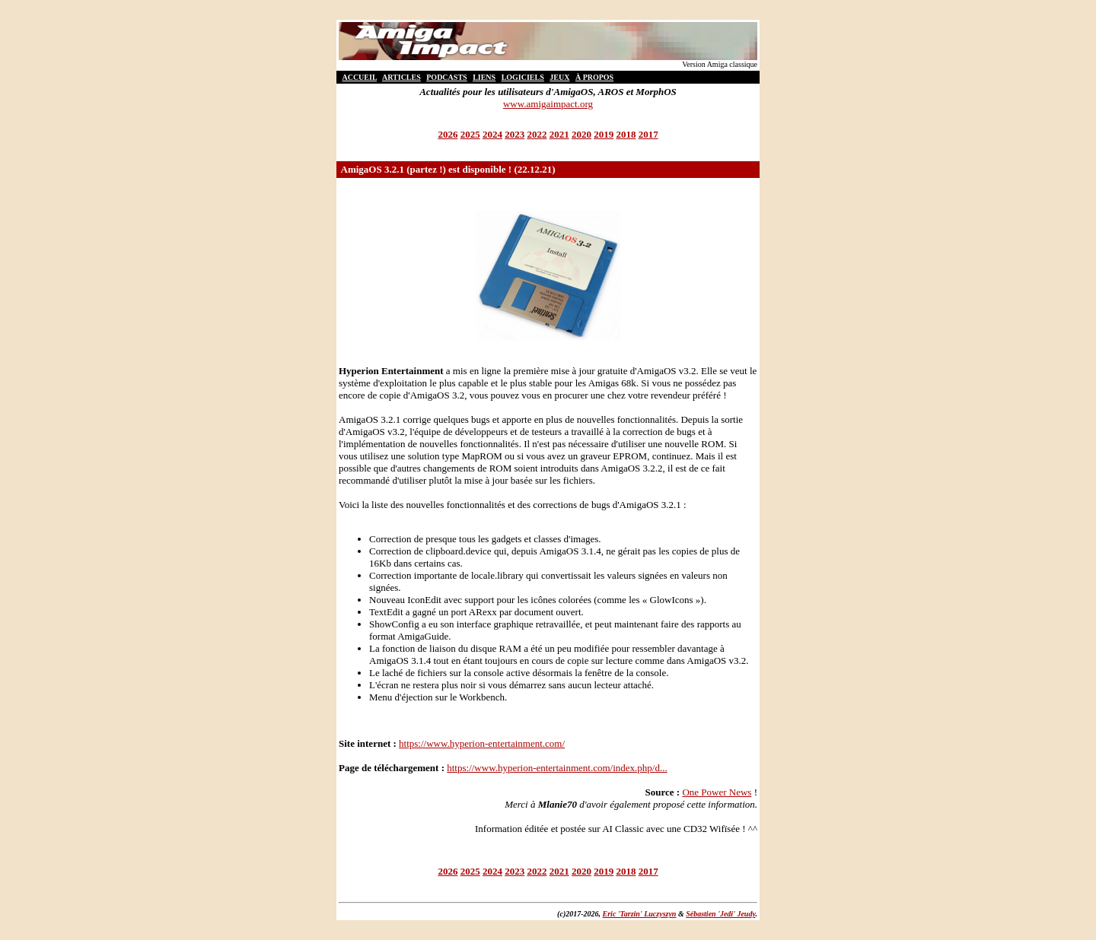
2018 (626, 134)
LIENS (484, 77)
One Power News (716, 792)
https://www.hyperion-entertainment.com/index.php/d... (557, 767)
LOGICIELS (523, 77)
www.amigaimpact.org (548, 104)
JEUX (559, 77)
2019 (603, 134)
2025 (470, 134)
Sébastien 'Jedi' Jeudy (720, 914)
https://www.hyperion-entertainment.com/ (482, 743)
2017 (648, 134)
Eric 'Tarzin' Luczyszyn (640, 914)
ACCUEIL (359, 77)
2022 (536, 134)
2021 (559, 134)
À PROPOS (594, 77)
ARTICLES (401, 77)
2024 (492, 134)
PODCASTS (446, 77)
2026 (447, 134)
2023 (514, 134)
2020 (581, 134)
